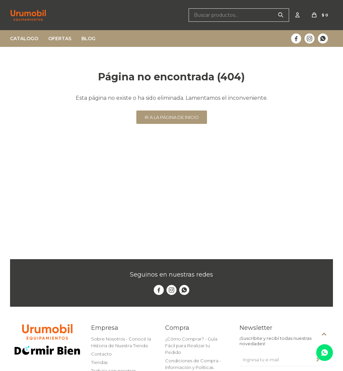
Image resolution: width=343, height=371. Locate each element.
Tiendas (99, 362)
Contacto (101, 354)
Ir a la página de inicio (172, 117)
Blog (88, 38)
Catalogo (24, 38)
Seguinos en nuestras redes (171, 274)
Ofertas (59, 38)
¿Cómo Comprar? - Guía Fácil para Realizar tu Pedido (191, 345)
